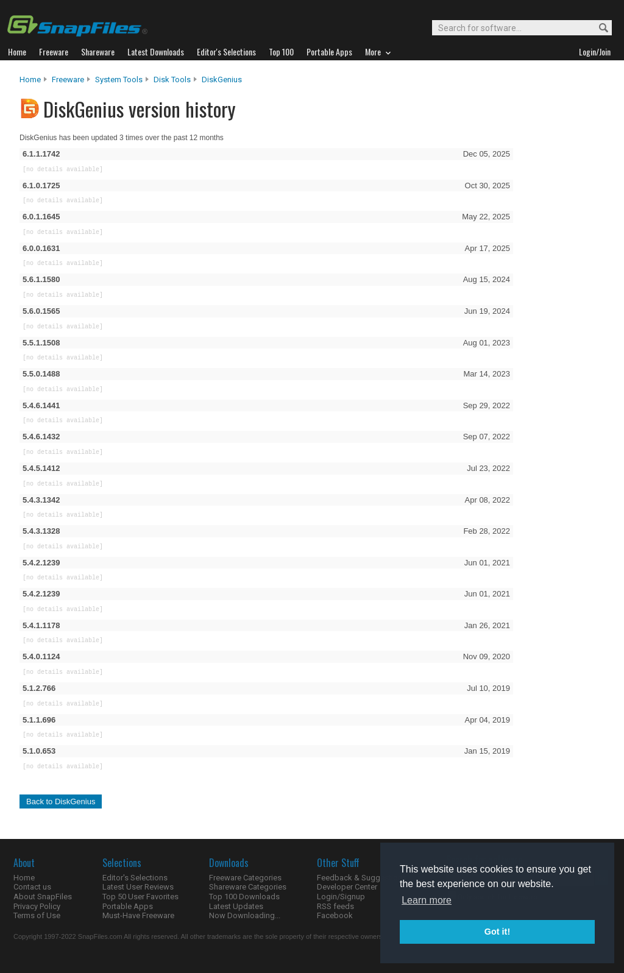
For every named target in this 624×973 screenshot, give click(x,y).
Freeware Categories (245, 877)
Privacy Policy (36, 906)
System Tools (119, 79)
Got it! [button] (497, 931)
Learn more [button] (427, 900)
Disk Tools (172, 79)
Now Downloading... (244, 915)
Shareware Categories (247, 886)
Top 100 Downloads (244, 896)
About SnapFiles (42, 896)
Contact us (32, 886)
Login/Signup (341, 896)
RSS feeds (335, 906)
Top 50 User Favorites (140, 896)
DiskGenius (222, 79)
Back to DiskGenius (60, 801)
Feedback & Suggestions (361, 877)
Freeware (68, 79)
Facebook (335, 915)
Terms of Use (36, 915)
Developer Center (347, 886)
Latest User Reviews (138, 886)
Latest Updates (236, 906)
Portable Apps (127, 906)
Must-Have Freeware (138, 915)
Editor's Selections (135, 877)
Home (30, 79)
